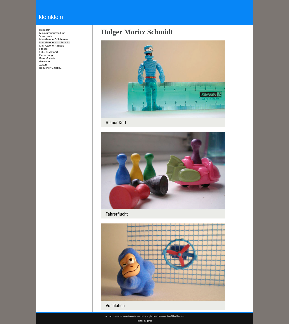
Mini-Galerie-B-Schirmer (53, 39)
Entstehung (46, 55)
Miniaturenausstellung (52, 33)
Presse (43, 48)
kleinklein (44, 29)
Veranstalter (46, 36)
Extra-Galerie (47, 58)
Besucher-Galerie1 (50, 67)
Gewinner (45, 61)
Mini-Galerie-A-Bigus (51, 45)
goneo (149, 321)
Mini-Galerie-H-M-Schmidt (54, 42)
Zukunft (43, 64)
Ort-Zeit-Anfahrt (48, 52)
